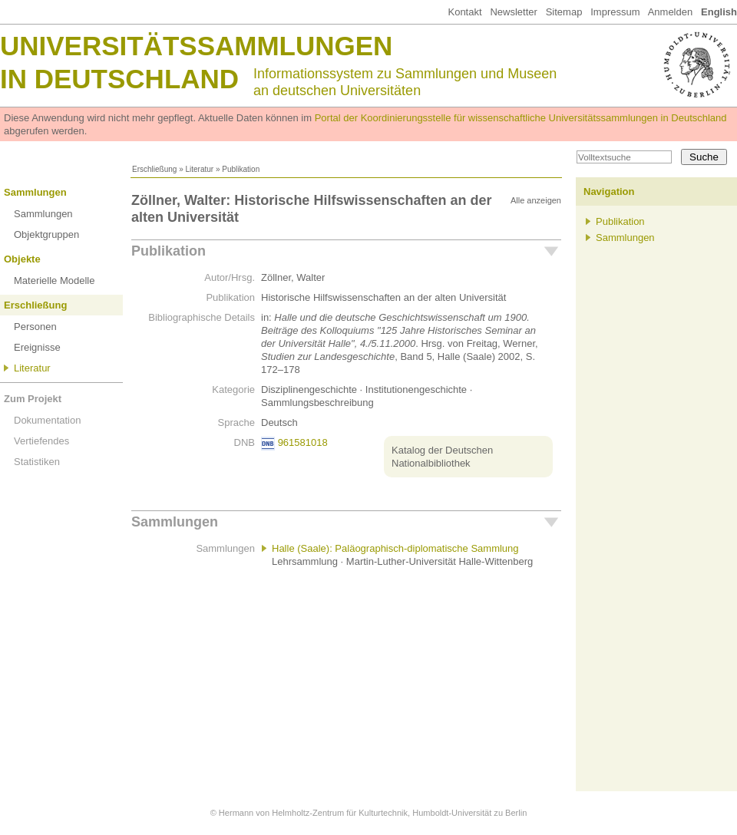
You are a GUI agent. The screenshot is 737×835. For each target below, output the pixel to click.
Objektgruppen (46, 234)
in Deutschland (119, 79)
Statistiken (37, 461)
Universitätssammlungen (196, 46)
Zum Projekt (32, 398)
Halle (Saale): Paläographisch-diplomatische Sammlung (395, 548)
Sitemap (564, 12)
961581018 (303, 442)
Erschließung (154, 169)
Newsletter (513, 12)
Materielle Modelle (54, 280)
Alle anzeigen (536, 200)
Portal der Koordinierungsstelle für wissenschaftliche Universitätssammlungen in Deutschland (521, 118)
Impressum (615, 12)
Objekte (22, 259)
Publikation (168, 251)
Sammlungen (35, 192)
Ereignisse (37, 347)
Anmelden (670, 12)
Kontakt (464, 12)
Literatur (199, 169)
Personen (35, 326)
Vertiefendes (41, 441)
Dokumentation (47, 420)
